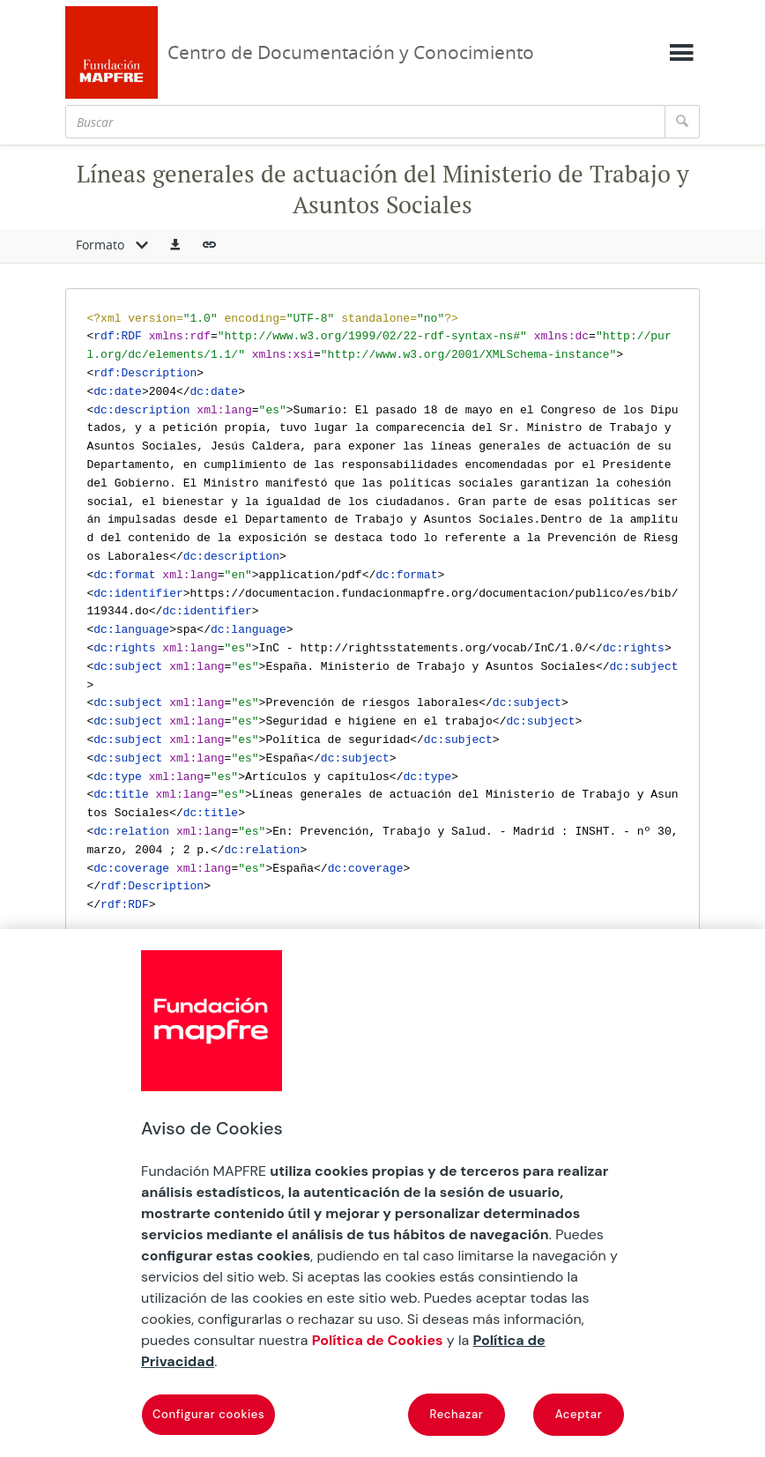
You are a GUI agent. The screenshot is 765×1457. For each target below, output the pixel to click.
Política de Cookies (377, 1340)
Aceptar (579, 1414)
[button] (175, 246)
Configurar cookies (208, 1414)
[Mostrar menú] (681, 53)
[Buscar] (365, 121)
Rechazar (457, 1414)
